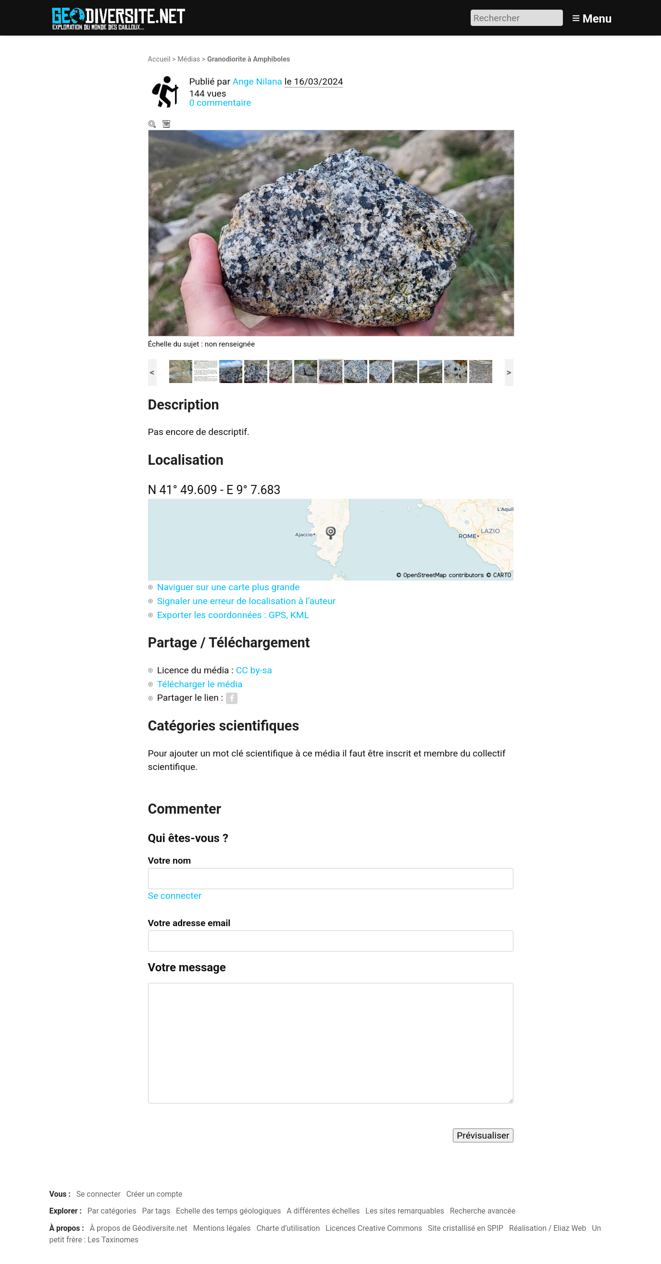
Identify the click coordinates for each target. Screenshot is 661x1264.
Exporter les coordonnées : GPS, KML (233, 614)
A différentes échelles (323, 1210)
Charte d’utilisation (288, 1228)
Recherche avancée (483, 1210)
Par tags (156, 1210)
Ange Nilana (257, 81)
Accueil (159, 59)
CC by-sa (254, 670)
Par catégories (112, 1210)
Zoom (153, 125)
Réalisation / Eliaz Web (547, 1228)
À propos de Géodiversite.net (138, 1228)
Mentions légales (222, 1228)
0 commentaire (220, 102)
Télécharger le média (167, 125)
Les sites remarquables (404, 1210)
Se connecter (175, 895)
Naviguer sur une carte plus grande (228, 587)
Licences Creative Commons (373, 1228)
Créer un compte (154, 1194)
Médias (188, 59)
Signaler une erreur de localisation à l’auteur (246, 601)
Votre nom (169, 860)
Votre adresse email (189, 923)
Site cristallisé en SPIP (465, 1228)
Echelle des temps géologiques (228, 1210)
